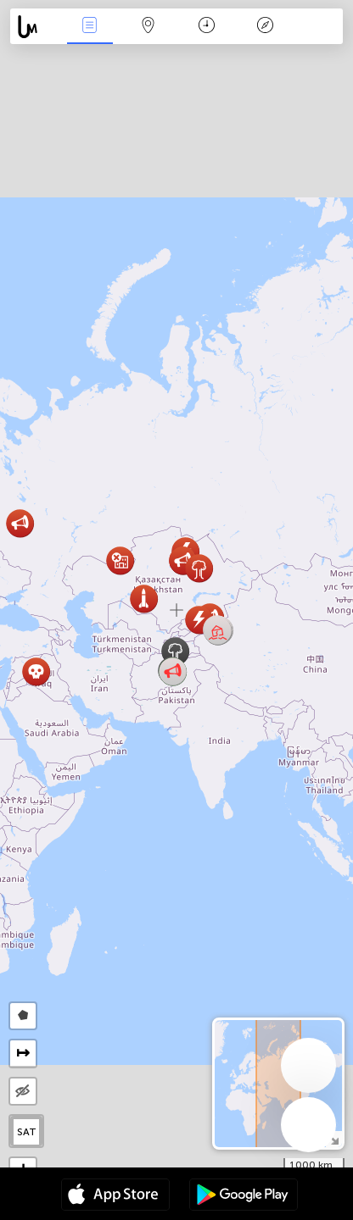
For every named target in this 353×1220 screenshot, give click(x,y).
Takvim (207, 26)
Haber (89, 26)
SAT (26, 1132)
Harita (148, 26)
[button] (217, 630)
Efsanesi (265, 26)
